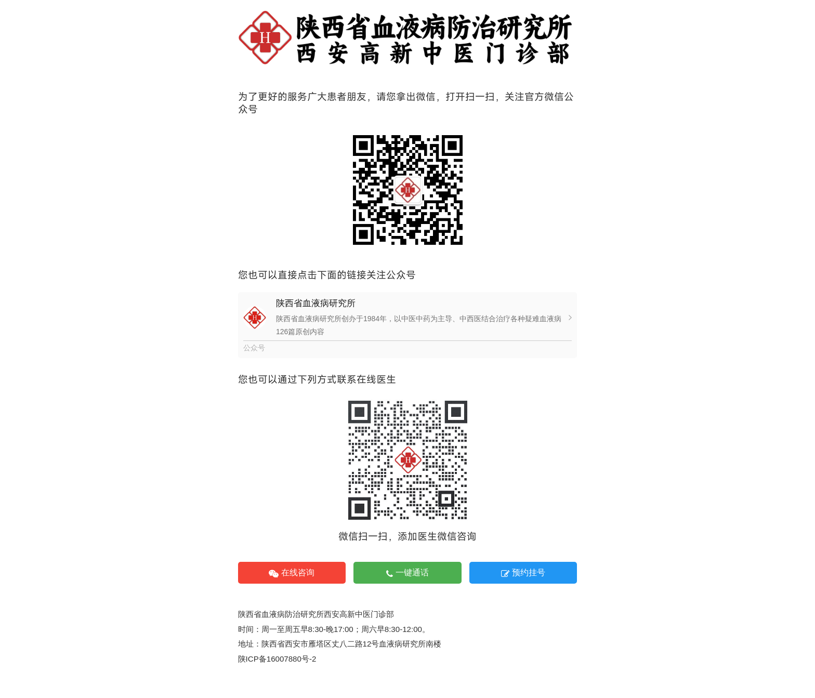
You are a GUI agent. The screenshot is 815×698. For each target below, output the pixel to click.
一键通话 (407, 573)
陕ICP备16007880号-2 (277, 658)
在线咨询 (291, 573)
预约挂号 (523, 573)
